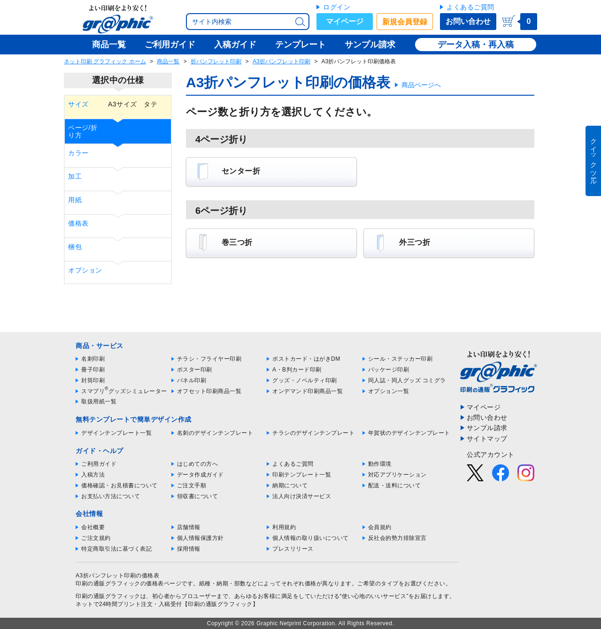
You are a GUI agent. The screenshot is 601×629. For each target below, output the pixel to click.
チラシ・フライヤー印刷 (209, 359)
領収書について (197, 496)
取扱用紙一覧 (98, 401)
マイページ (344, 21)
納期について (290, 485)
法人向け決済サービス (301, 496)
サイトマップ (487, 438)
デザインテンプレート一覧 (116, 433)
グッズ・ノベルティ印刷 (304, 380)
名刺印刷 (93, 359)
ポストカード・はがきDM (306, 359)
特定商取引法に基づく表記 (116, 549)
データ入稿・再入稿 (476, 44)
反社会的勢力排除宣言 (397, 538)
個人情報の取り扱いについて (310, 538)
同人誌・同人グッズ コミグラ (407, 380)
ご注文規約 (96, 538)
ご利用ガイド (98, 464)
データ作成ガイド (200, 474)
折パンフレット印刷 (216, 61)
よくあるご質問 (470, 7)
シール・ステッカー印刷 (400, 359)
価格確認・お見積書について (119, 485)
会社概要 (93, 527)
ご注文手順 (192, 485)
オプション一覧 (388, 391)
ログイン (336, 7)
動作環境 (380, 464)
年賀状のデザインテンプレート (409, 433)
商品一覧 (168, 61)
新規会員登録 (404, 22)
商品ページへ (421, 85)
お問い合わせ (468, 21)
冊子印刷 (93, 369)
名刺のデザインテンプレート (215, 433)
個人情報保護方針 (200, 538)
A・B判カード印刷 (297, 369)
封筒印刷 (93, 380)
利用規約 (284, 527)
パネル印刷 (192, 380)
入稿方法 (93, 474)
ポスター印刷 (194, 369)
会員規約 (380, 527)
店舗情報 (188, 527)
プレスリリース (293, 549)
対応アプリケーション (397, 474)
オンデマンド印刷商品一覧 (307, 391)
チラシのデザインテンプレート (313, 433)
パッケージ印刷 (388, 369)
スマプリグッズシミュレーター (124, 391)
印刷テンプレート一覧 (301, 474)
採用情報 (188, 549)
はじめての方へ (197, 464)
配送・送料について (394, 485)
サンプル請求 (487, 428)
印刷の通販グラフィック (108, 596)
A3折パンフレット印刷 (281, 61)
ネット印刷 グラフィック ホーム (105, 61)
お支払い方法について (110, 496)
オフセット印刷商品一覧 (209, 391)
